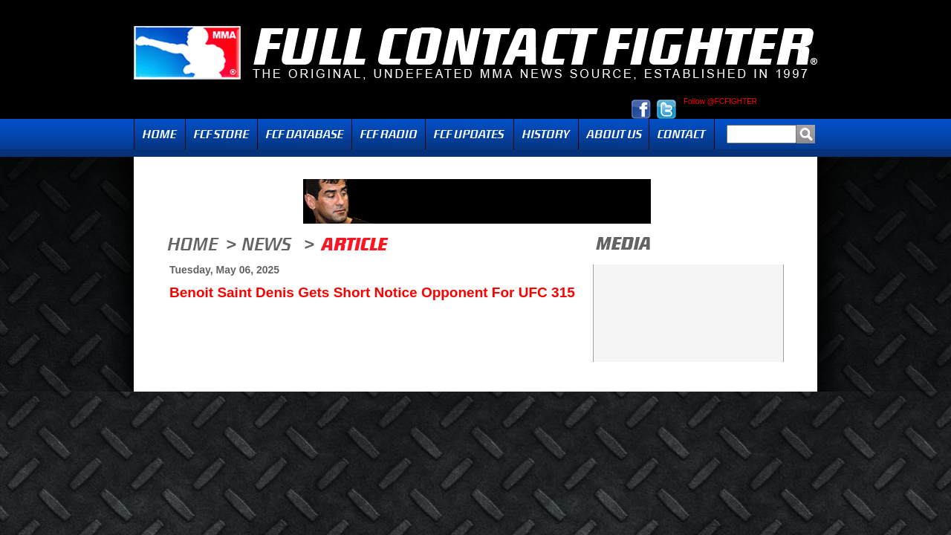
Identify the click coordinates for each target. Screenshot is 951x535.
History (546, 134)
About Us (614, 134)
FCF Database (304, 134)
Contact (681, 134)
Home (159, 134)
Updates (469, 134)
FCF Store (221, 134)
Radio (388, 134)
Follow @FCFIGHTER (720, 102)
